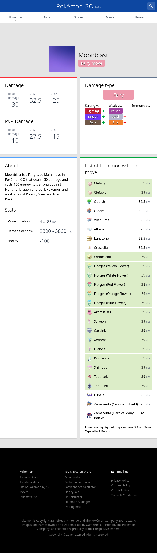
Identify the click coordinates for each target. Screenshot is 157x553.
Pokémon (15, 18)
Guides (78, 17)
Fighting (93, 111)
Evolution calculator (77, 482)
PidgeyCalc (71, 492)
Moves (24, 492)
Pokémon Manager (77, 502)
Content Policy (120, 485)
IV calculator (72, 477)
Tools (47, 18)
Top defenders (29, 482)
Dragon (93, 116)
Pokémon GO (78, 6)
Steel (115, 116)
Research (141, 17)
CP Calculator (73, 497)
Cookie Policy (120, 490)
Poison (115, 111)
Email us (122, 471)
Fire (115, 122)
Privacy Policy (120, 480)
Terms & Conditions (124, 495)
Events (109, 17)
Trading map (72, 507)
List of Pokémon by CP (34, 487)
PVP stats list (28, 497)
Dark (93, 122)
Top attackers (29, 477)
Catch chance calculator (80, 487)
